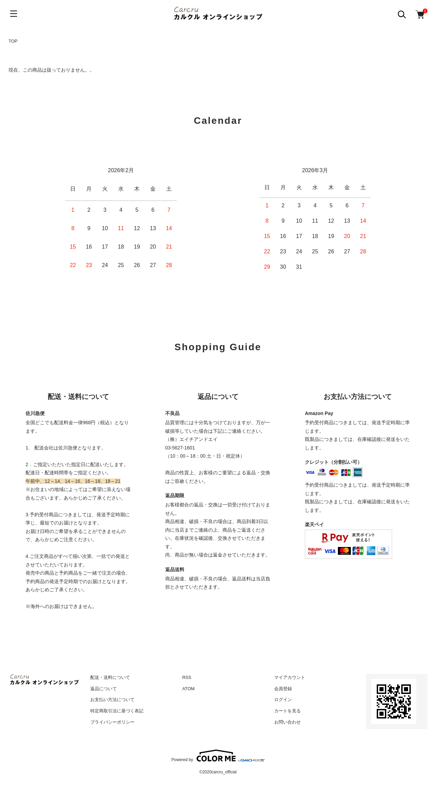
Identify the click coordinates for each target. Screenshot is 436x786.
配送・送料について (110, 677)
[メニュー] (13, 13)
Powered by (217, 756)
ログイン (283, 699)
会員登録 (283, 688)
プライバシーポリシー (112, 722)
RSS (186, 677)
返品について (103, 688)
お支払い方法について (112, 699)
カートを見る (287, 710)
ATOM (188, 688)
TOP (13, 41)
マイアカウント (289, 677)
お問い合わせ (287, 722)
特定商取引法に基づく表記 (116, 710)
